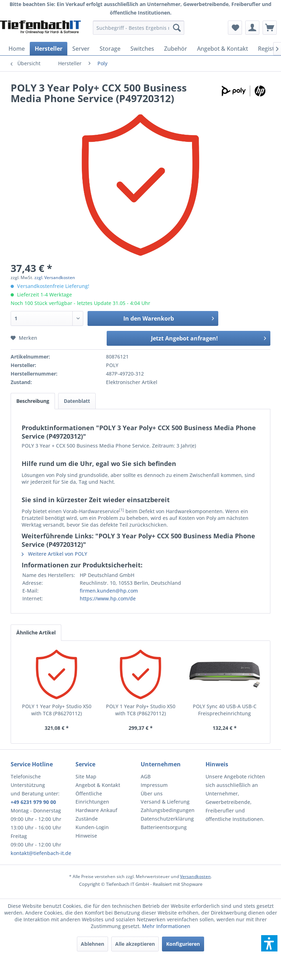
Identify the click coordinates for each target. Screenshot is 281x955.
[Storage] (110, 48)
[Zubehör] (175, 48)
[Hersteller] (48, 48)
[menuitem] (138, 28)
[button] (269, 943)
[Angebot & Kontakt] (222, 48)
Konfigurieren (183, 943)
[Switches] (142, 48)
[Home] (17, 48)
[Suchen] (176, 28)
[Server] (81, 48)
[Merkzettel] (235, 28)
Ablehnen (92, 943)
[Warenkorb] (270, 28)
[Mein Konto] (252, 28)
